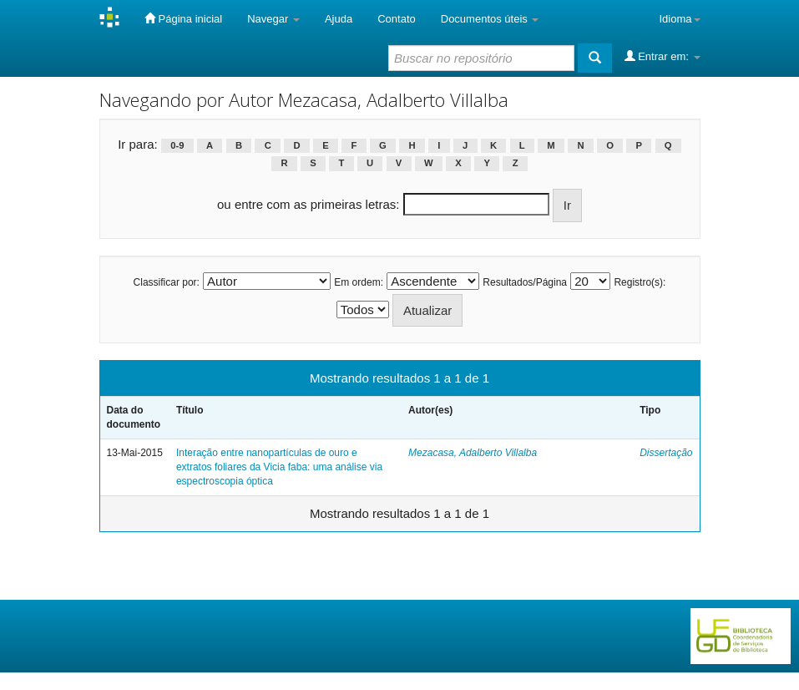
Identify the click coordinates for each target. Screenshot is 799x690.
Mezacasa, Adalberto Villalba (472, 453)
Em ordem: (358, 282)
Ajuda (338, 19)
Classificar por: (167, 282)
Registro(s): (639, 282)
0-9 (177, 145)
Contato (396, 19)
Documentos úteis (490, 19)
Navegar (273, 19)
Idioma (679, 19)
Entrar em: (662, 56)
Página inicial (183, 18)
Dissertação (666, 453)
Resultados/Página (525, 282)
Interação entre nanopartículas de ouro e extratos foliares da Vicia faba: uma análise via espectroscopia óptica (279, 467)
